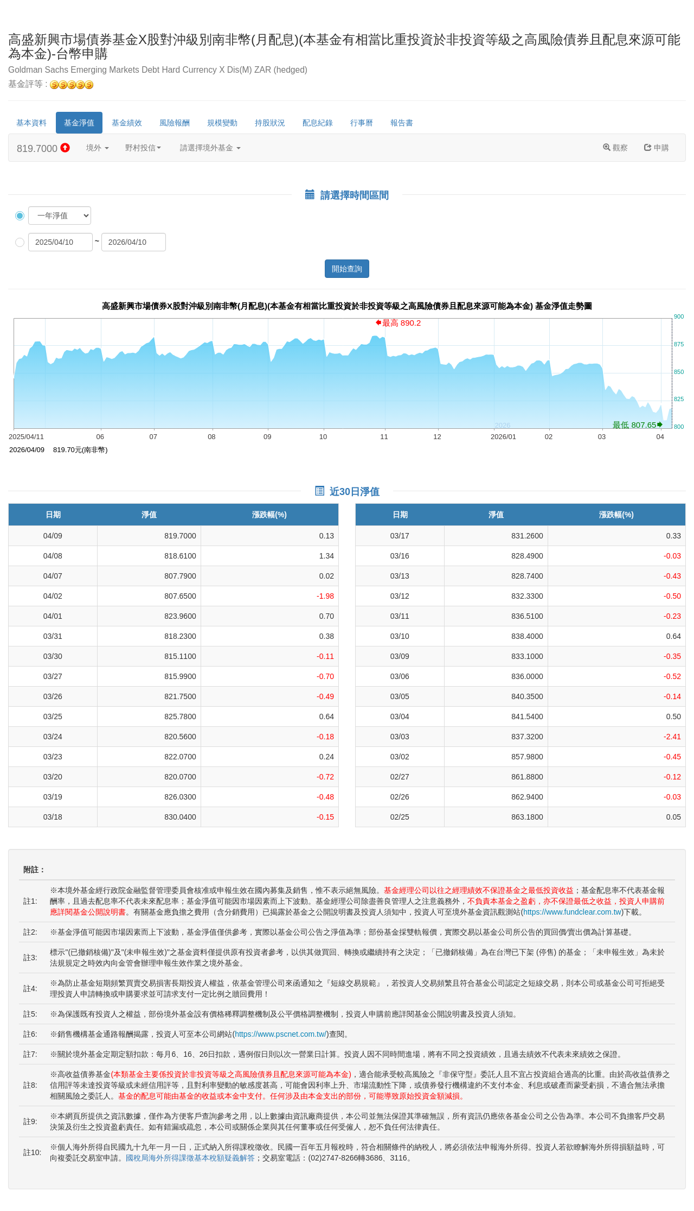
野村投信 (143, 147)
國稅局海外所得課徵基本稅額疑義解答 (190, 1157)
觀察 (615, 147)
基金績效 (127, 122)
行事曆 (361, 122)
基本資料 (31, 122)
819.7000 (43, 148)
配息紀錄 (318, 122)
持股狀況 (270, 122)
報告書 (401, 122)
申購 (656, 147)
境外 (97, 147)
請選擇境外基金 (210, 147)
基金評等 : (50, 84)
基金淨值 (79, 122)
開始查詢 (347, 268)
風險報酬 (174, 122)
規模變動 (222, 122)
